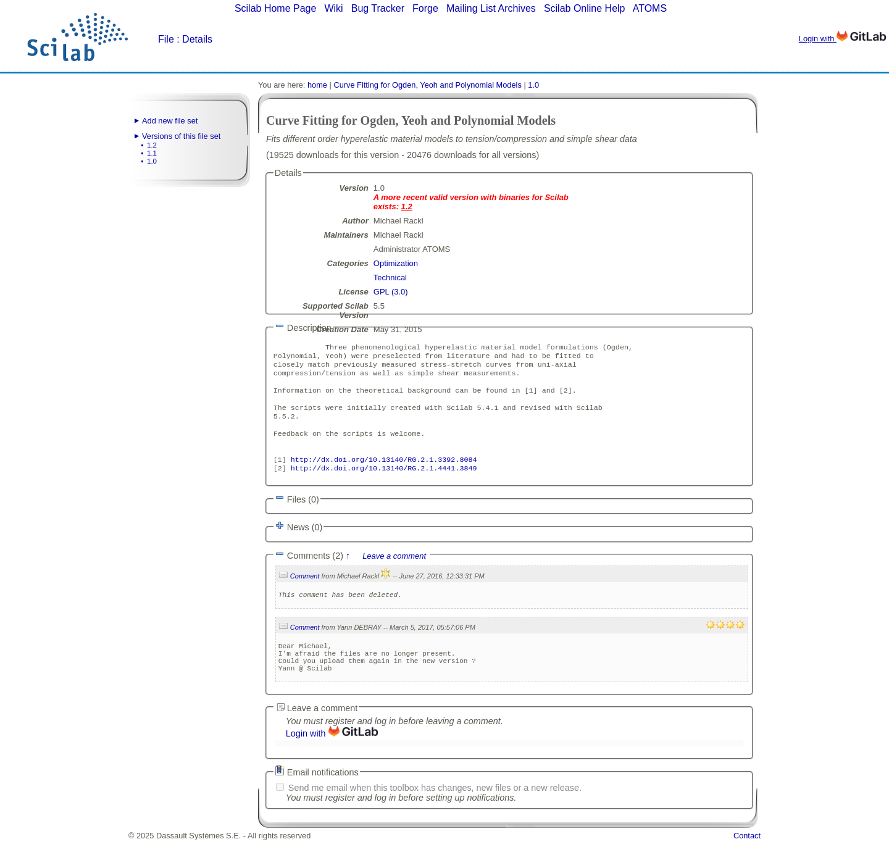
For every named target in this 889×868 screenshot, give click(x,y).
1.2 (152, 145)
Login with (842, 38)
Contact (747, 863)
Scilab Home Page (276, 8)
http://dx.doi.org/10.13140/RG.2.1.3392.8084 (384, 477)
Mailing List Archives (491, 8)
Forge (425, 8)
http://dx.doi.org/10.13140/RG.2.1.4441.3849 (384, 486)
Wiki (333, 8)
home (317, 85)
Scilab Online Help (584, 8)
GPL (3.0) (391, 291)
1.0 (152, 161)
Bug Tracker (377, 8)
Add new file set (170, 120)
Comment (305, 594)
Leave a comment (394, 574)
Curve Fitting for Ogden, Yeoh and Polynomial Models (427, 85)
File (166, 39)
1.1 (152, 153)
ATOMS (650, 8)
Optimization (396, 263)
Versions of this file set (181, 136)
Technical (390, 277)
